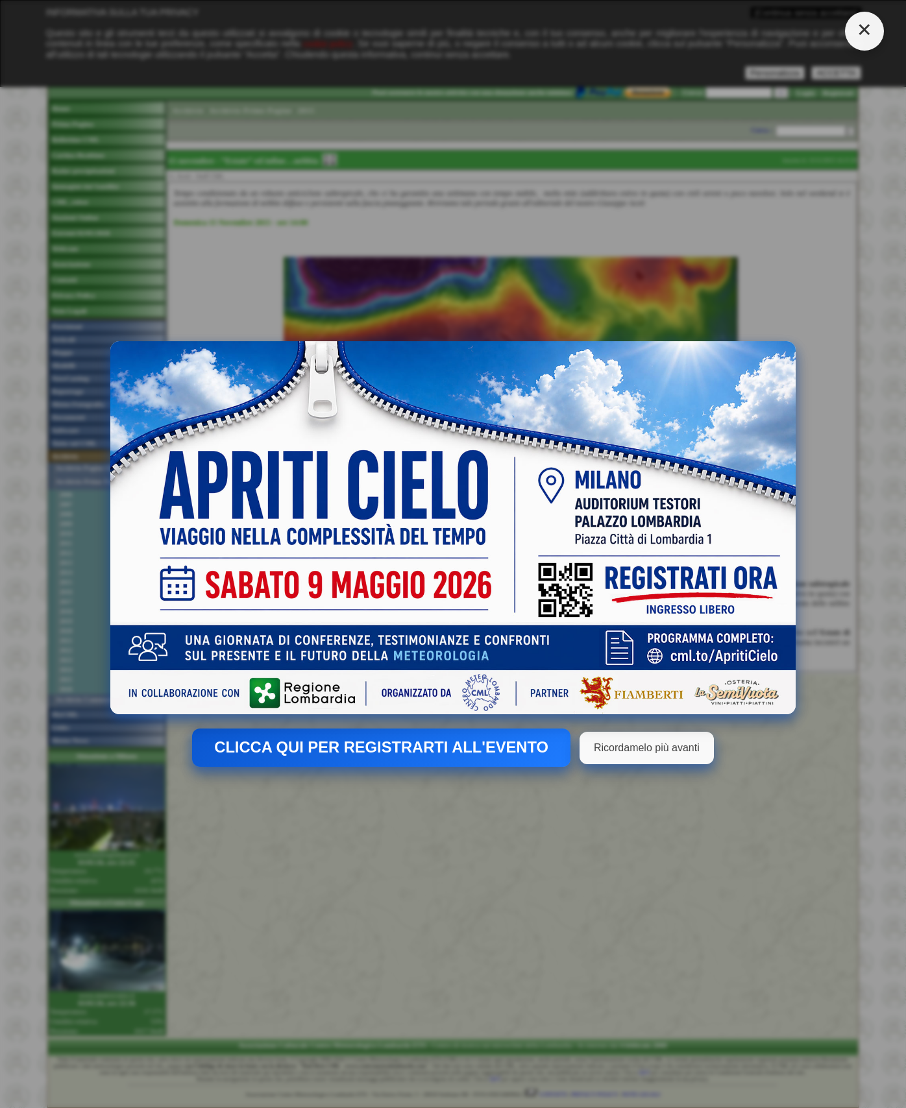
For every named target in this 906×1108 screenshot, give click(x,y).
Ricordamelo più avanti (647, 747)
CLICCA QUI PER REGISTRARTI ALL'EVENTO (381, 747)
